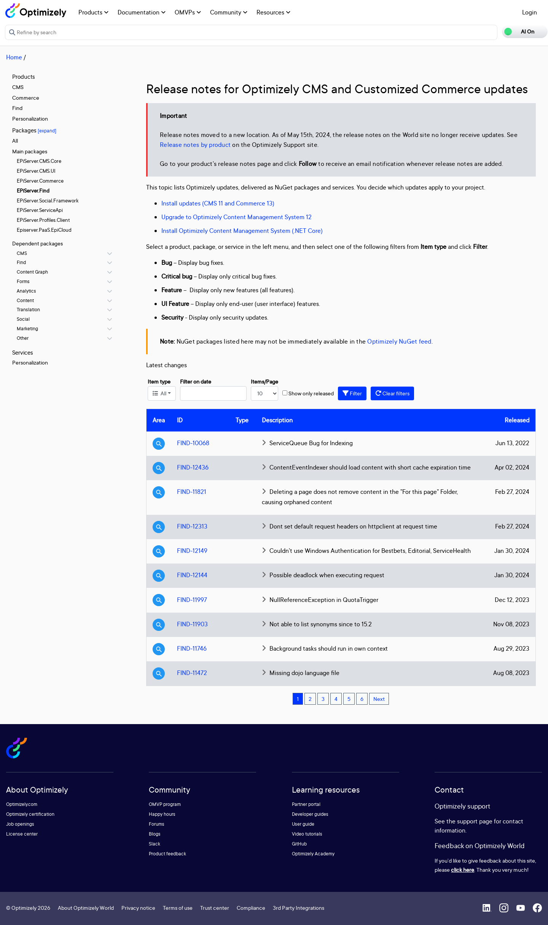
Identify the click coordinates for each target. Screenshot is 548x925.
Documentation (142, 12)
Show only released (311, 393)
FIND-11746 (192, 648)
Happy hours (162, 814)
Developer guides (310, 814)
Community (228, 12)
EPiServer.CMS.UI (36, 170)
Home (14, 57)
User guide (303, 824)
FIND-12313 (192, 526)
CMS (18, 87)
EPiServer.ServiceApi (40, 210)
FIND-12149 (192, 550)
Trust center (214, 907)
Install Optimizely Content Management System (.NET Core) (242, 230)
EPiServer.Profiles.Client (43, 220)
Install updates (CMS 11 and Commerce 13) (217, 203)
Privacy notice (138, 907)
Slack (154, 844)
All (15, 140)
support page (474, 821)
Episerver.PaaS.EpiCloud (44, 229)
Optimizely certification (30, 814)
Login (529, 12)
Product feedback (167, 853)
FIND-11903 (192, 624)
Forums (156, 824)
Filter (352, 393)
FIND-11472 (192, 673)
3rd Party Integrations (298, 907)
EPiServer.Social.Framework (47, 200)
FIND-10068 (193, 443)
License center (22, 834)
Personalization (30, 118)
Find (17, 107)
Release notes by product (195, 144)
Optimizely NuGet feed (399, 341)
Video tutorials (307, 834)
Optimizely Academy (313, 853)
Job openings (20, 824)
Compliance (251, 907)
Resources (273, 12)
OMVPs (188, 12)
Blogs (155, 834)
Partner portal (306, 804)
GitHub (299, 844)
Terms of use (178, 907)
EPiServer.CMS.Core (39, 161)
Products (93, 12)
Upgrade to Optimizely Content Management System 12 (236, 217)
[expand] (47, 130)
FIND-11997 (192, 599)
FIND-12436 (193, 467)
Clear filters (392, 393)
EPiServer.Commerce (40, 180)
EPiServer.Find (33, 190)
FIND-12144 (192, 575)
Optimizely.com (21, 804)
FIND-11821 (191, 491)
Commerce (25, 97)
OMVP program (165, 804)
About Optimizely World (86, 907)
